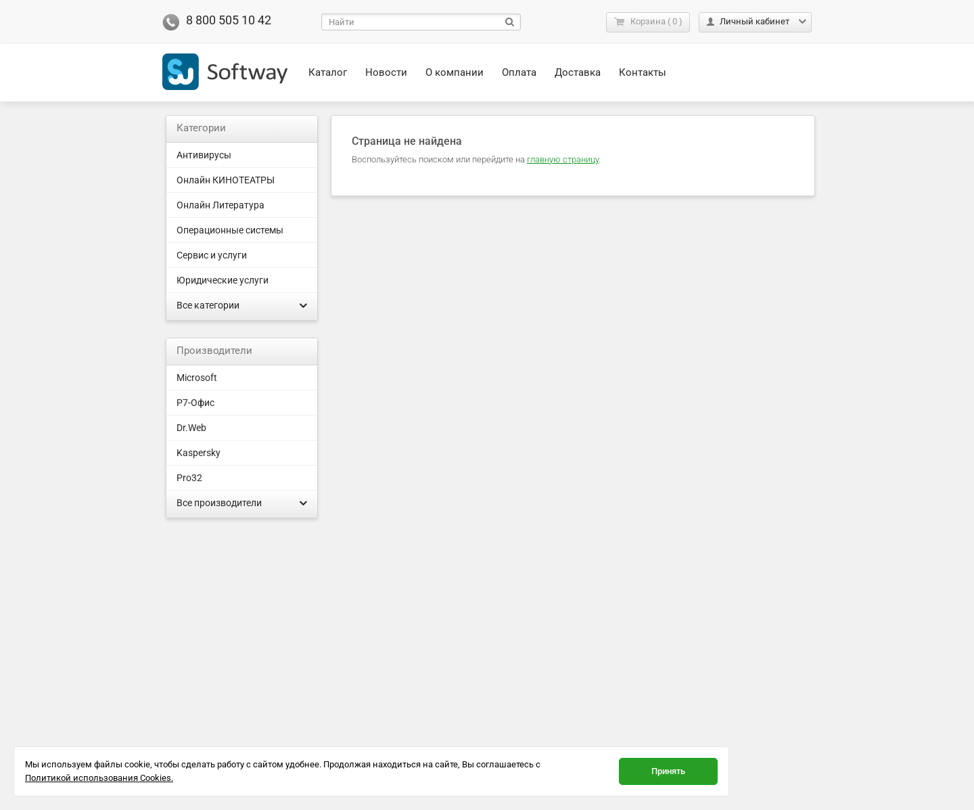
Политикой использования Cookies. (99, 778)
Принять (668, 771)
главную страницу (563, 159)
